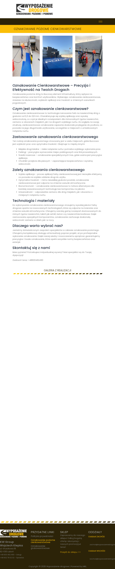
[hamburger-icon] (100, 22)
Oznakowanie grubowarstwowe (40, 547)
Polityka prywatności (42, 536)
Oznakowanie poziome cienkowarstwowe (43, 541)
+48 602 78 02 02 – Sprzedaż (12, 557)
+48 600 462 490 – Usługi (10, 554)
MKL (85, 566)
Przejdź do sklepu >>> (70, 552)
